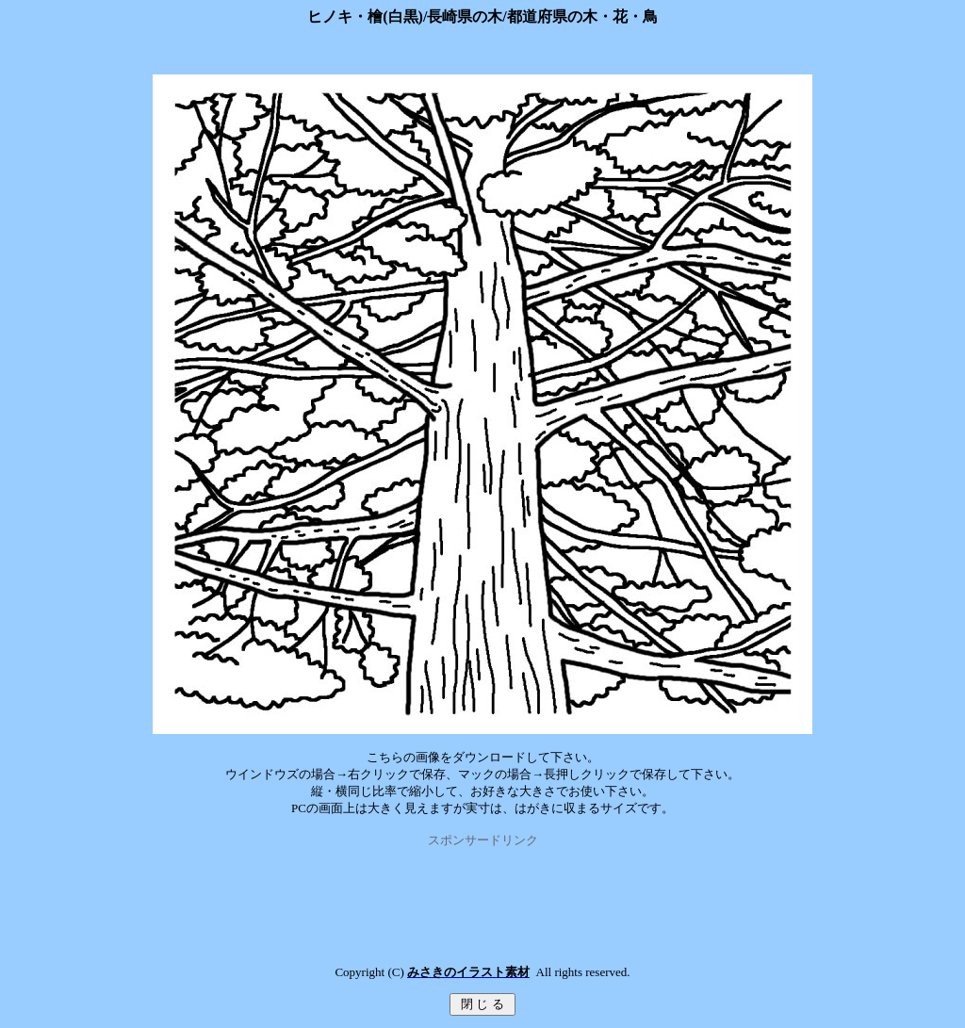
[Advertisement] (482, 891)
